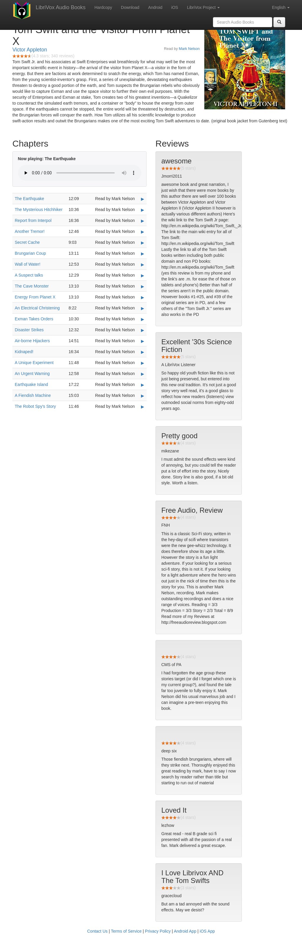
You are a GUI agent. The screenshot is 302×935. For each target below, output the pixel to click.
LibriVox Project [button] (203, 7)
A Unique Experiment (34, 362)
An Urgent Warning (32, 373)
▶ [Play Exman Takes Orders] (142, 319)
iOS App (207, 931)
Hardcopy (103, 7)
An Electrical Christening (37, 308)
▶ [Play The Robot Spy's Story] (142, 407)
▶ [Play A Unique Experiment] (142, 363)
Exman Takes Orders (34, 318)
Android (155, 7)
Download (130, 7)
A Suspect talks (29, 275)
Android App (185, 931)
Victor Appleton (29, 50)
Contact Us (97, 931)
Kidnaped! (24, 351)
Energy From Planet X (35, 297)
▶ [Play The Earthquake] (142, 199)
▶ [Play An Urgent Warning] (142, 374)
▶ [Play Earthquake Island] (142, 385)
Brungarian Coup (30, 253)
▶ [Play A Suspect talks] (142, 275)
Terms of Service (126, 931)
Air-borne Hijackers (32, 340)
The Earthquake (29, 198)
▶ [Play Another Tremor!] (142, 232)
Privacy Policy (158, 931)
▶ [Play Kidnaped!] (142, 352)
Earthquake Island (31, 384)
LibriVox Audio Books (61, 7)
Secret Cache (27, 242)
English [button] (281, 7)
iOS (174, 7)
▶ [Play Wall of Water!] (142, 264)
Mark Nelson (189, 49)
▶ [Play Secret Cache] (142, 243)
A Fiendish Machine (33, 395)
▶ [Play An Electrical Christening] (142, 308)
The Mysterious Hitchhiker (39, 209)
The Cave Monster (32, 286)
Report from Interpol (33, 220)
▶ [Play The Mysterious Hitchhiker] (142, 210)
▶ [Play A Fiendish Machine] (142, 396)
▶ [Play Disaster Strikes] (142, 330)
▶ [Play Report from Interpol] (142, 221)
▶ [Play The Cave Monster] (142, 286)
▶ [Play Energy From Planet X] (142, 297)
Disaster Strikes (29, 329)
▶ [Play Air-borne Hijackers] (142, 341)
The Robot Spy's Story (35, 406)
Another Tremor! (30, 231)
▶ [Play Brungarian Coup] (142, 253)
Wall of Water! (27, 264)
